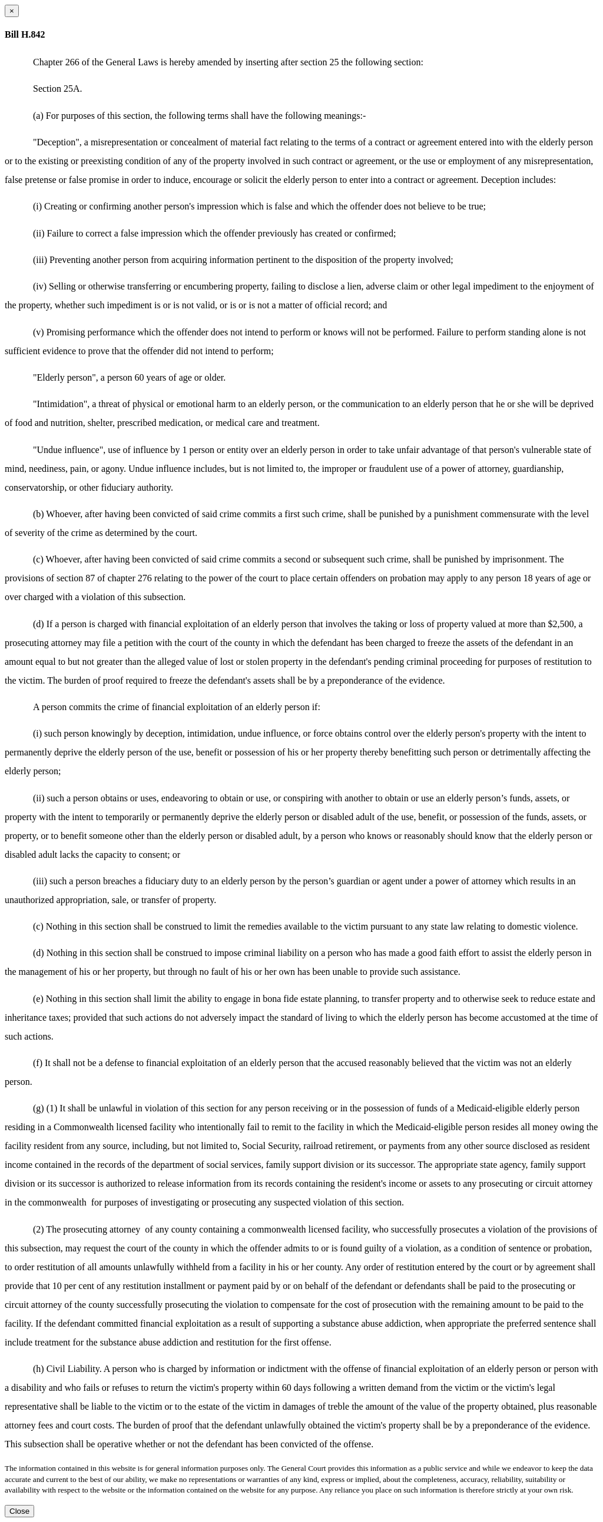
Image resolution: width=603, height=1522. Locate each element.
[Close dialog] (12, 11)
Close (19, 1511)
